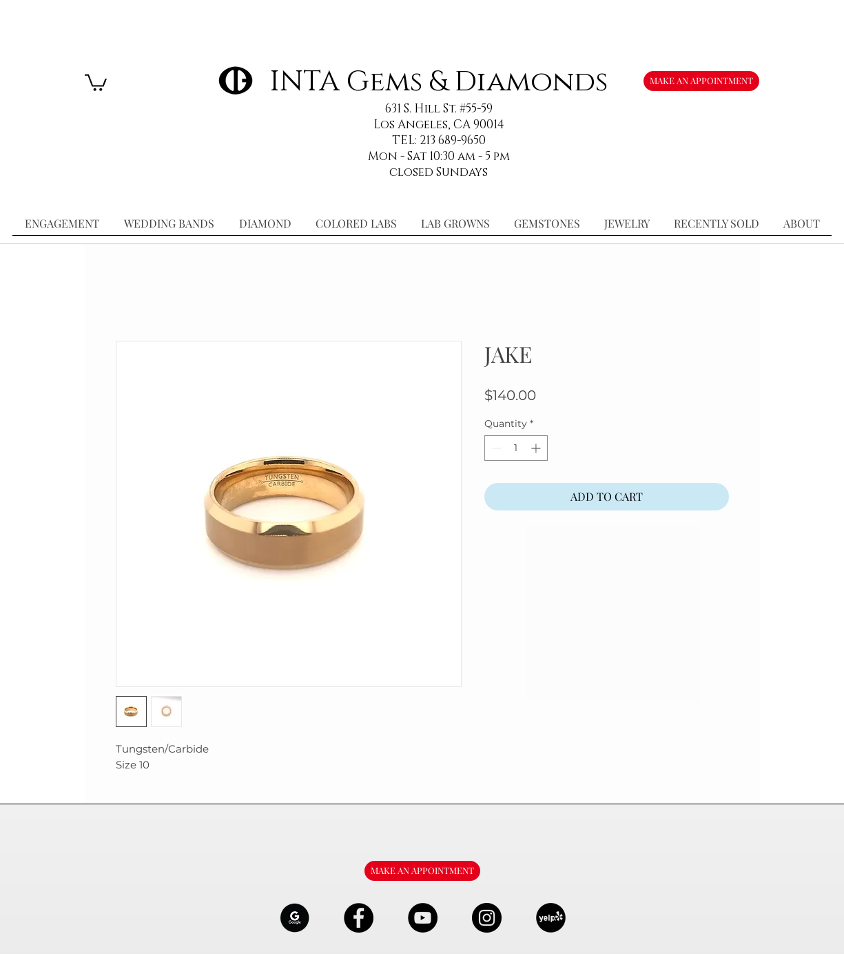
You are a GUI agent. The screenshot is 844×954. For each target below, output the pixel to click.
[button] (96, 81)
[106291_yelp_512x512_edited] (551, 918)
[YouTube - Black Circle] (423, 918)
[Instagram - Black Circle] (487, 918)
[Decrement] (495, 448)
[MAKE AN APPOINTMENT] (701, 81)
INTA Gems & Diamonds (438, 82)
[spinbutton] (516, 448)
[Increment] (537, 448)
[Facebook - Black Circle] (358, 918)
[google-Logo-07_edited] (294, 918)
